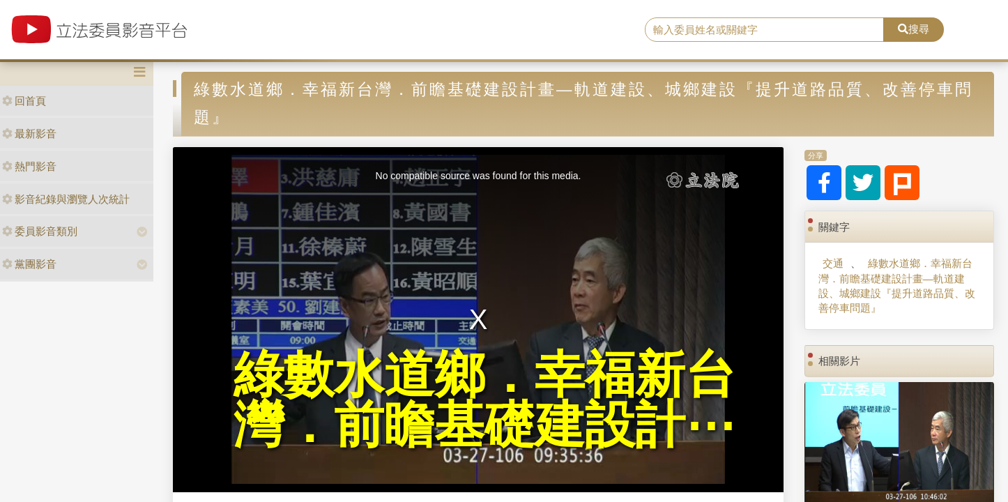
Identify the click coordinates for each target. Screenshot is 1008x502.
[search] (764, 30)
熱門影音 (29, 166)
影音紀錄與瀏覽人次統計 (66, 199)
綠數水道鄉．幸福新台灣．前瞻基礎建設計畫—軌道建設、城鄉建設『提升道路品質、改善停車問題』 (896, 285)
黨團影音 (29, 264)
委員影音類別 (39, 231)
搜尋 (913, 29)
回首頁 (24, 101)
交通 (833, 263)
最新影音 (29, 133)
